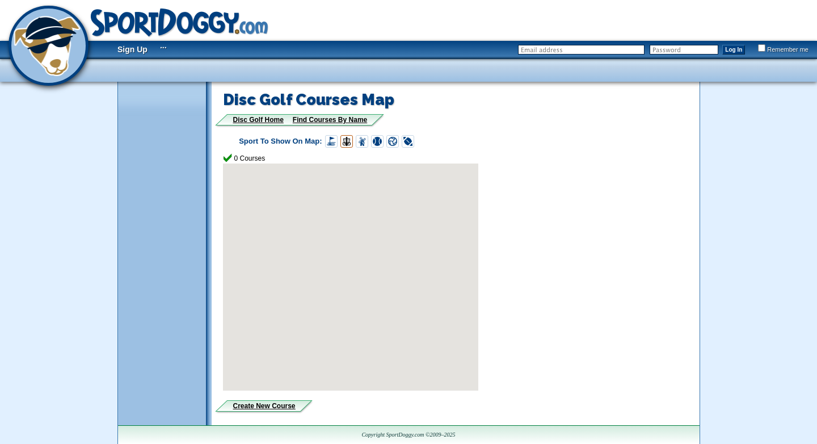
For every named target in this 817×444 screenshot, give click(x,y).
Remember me (783, 49)
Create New (264, 406)
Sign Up (132, 49)
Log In (733, 50)
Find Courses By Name (330, 120)
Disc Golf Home (258, 120)
